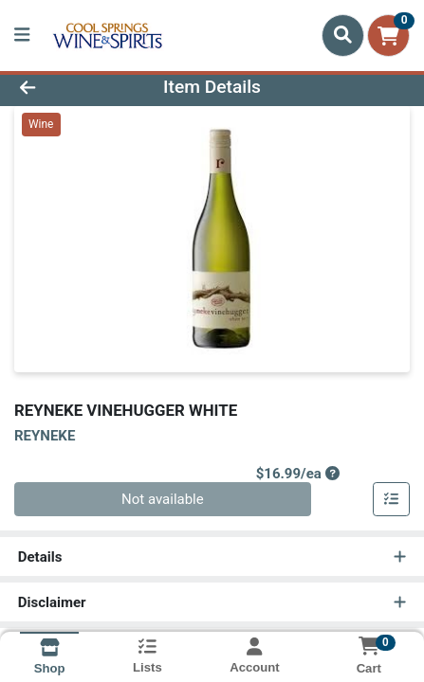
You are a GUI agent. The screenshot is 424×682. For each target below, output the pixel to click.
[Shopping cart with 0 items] (388, 35)
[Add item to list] (392, 499)
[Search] (343, 35)
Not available (162, 499)
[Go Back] (63, 87)
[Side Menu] (21, 35)
